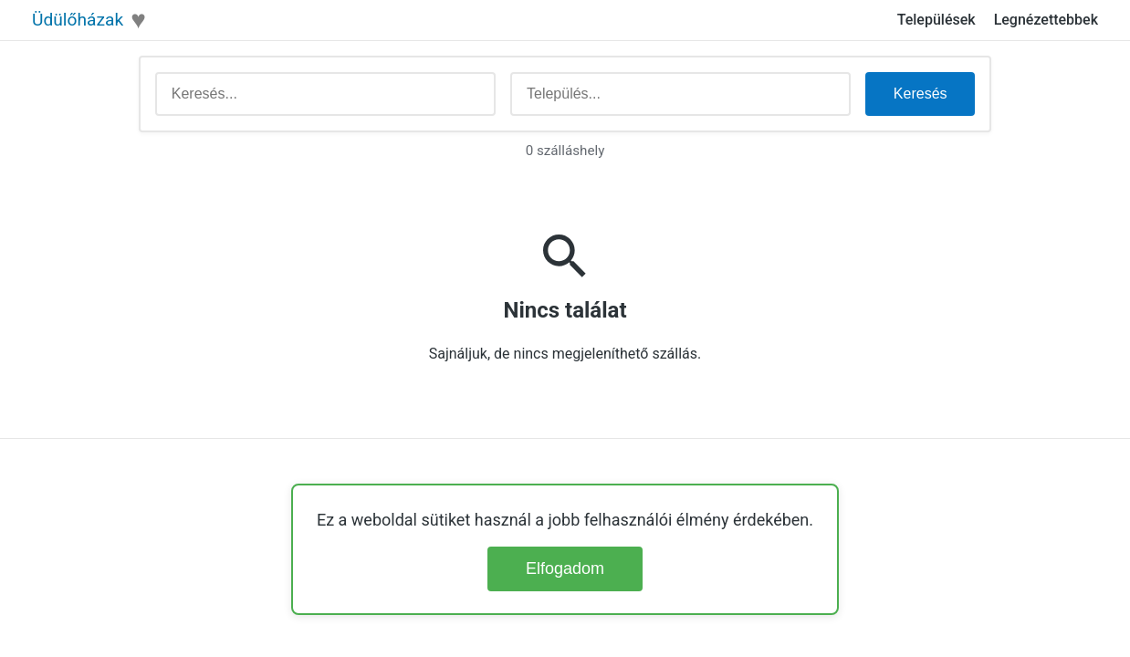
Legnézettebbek (1046, 19)
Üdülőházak (77, 19)
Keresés (920, 93)
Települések (936, 19)
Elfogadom (565, 568)
